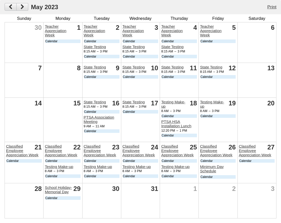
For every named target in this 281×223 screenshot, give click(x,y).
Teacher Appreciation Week (55, 30)
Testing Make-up (59, 166)
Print (271, 6)
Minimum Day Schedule (212, 168)
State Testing (95, 47)
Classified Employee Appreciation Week (22, 150)
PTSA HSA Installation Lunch (176, 123)
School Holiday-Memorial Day (58, 189)
